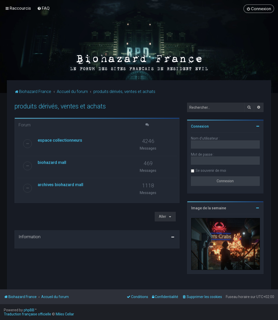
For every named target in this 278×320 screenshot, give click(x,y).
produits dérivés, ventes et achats (60, 105)
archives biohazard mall (60, 183)
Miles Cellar (65, 314)
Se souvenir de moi (211, 169)
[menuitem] (43, 7)
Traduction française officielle (27, 314)
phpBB (29, 310)
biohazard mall (52, 160)
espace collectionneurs (60, 138)
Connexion (200, 125)
